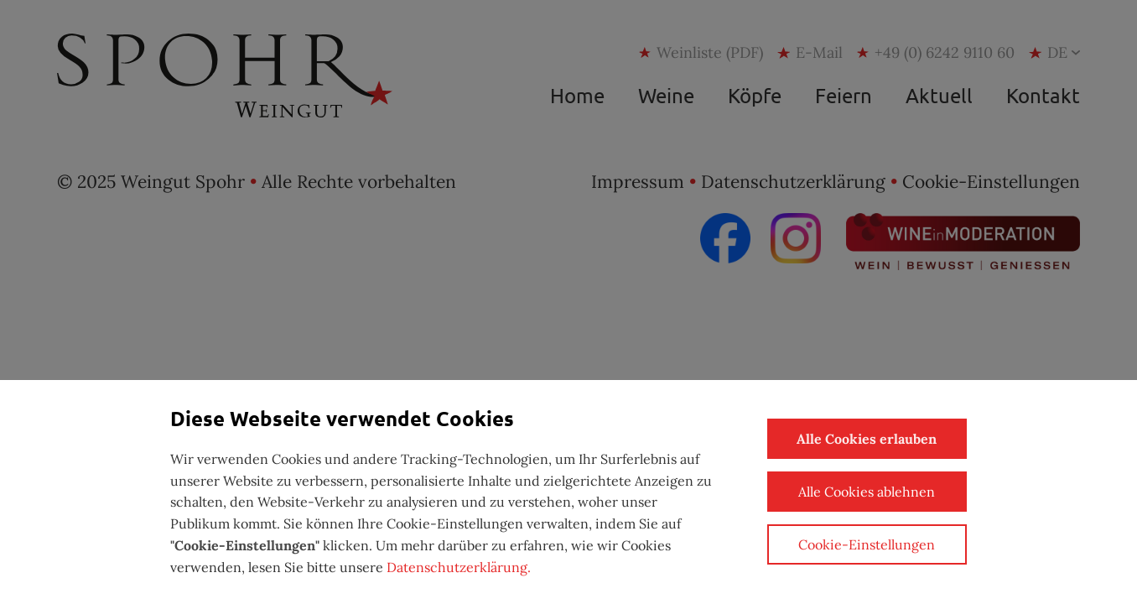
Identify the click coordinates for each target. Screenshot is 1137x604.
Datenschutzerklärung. (459, 567)
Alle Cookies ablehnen (866, 491)
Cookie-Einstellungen (866, 544)
